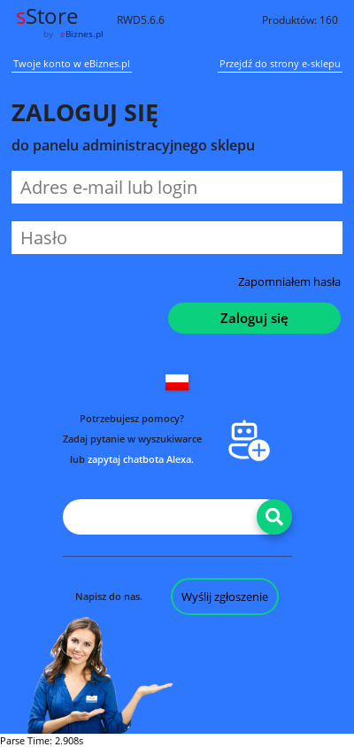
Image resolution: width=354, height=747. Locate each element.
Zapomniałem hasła (289, 281)
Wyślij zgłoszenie (224, 597)
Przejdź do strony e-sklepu (280, 64)
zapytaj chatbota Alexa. (141, 459)
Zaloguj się (254, 318)
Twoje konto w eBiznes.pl (71, 64)
